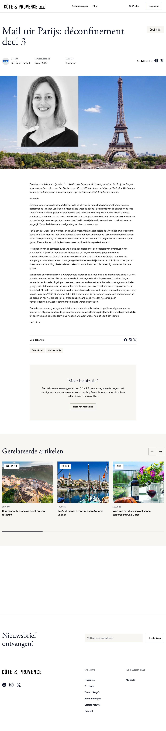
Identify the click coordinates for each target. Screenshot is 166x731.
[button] (22, 531)
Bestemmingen (80, 6)
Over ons (89, 686)
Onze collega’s (92, 692)
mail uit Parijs (54, 350)
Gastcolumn (37, 350)
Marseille (130, 680)
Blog (95, 6)
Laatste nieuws (92, 704)
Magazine (153, 6)
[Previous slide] (152, 451)
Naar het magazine (83, 406)
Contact (89, 711)
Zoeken (136, 6)
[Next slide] (160, 451)
